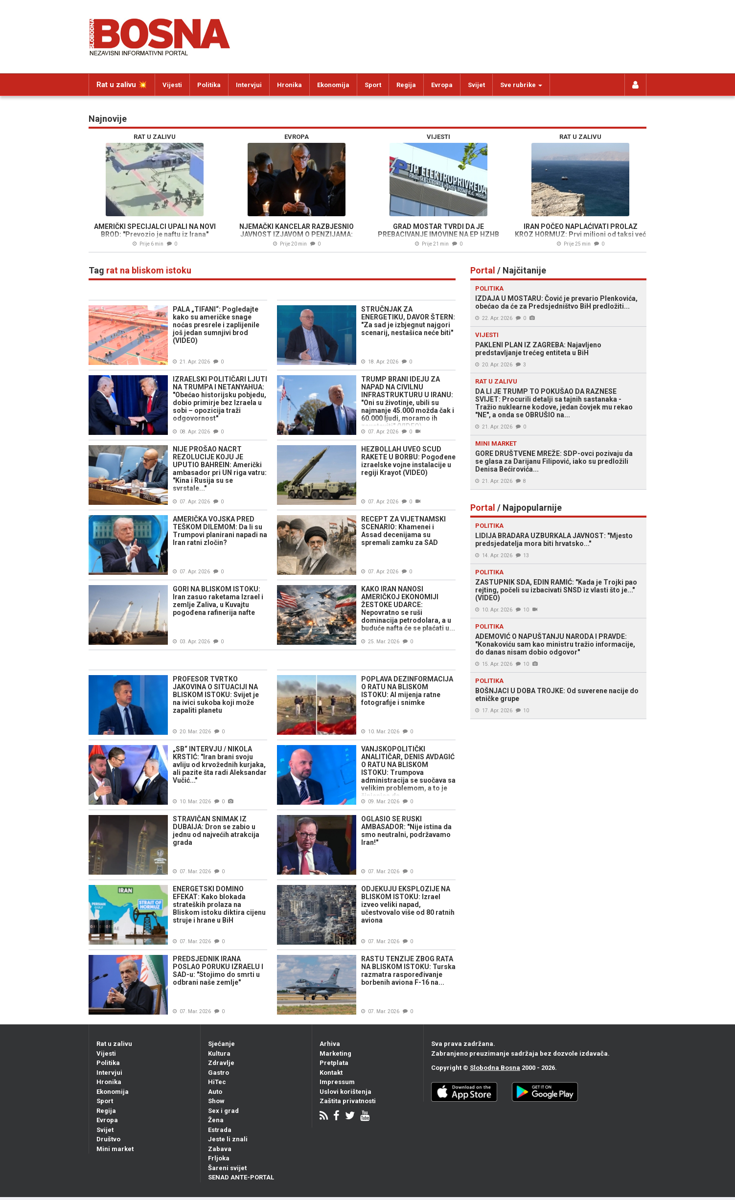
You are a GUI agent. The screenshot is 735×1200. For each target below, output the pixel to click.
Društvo (108, 1139)
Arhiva (330, 1043)
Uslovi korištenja (345, 1091)
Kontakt (331, 1072)
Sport (373, 85)
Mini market (115, 1149)
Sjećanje (221, 1043)
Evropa (442, 85)
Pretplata (334, 1062)
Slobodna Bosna (495, 1067)
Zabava (219, 1149)
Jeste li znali (228, 1139)
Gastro (218, 1072)
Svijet (476, 85)
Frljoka (219, 1158)
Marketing (335, 1053)
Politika (209, 85)
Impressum (337, 1082)
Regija (406, 85)
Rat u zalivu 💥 (121, 84)
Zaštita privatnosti (348, 1101)
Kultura (219, 1053)
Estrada (219, 1129)
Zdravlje (221, 1062)
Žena (216, 1120)
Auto (215, 1091)
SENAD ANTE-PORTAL (241, 1177)
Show (216, 1101)
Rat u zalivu (114, 1043)
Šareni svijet (227, 1168)
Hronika (289, 85)
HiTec (217, 1082)
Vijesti (172, 85)
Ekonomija (333, 85)
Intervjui (249, 85)
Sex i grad (223, 1110)
